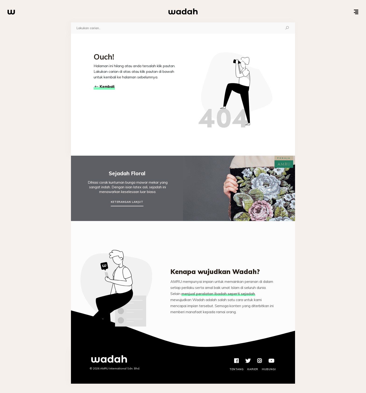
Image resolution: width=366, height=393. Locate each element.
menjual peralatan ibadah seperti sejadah (218, 293)
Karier (252, 369)
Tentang (236, 369)
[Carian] (175, 28)
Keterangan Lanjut (127, 202)
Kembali (104, 86)
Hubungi (269, 369)
